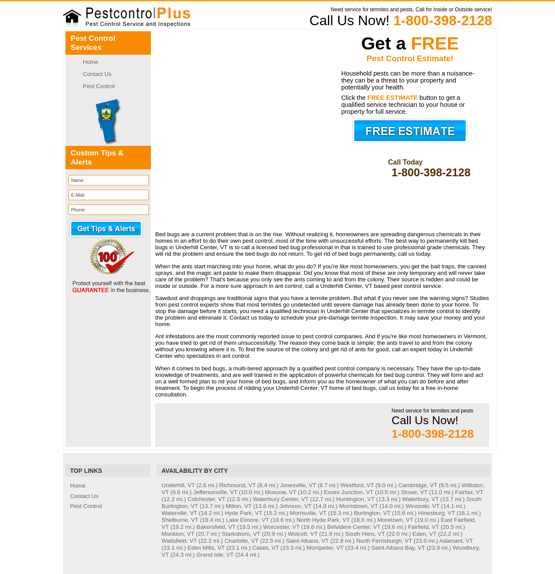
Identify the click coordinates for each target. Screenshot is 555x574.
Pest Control (98, 86)
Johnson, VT (295, 506)
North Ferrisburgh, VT (384, 541)
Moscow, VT (280, 492)
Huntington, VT (355, 499)
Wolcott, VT (302, 534)
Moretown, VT (395, 520)
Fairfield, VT (423, 527)
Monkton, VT (178, 534)
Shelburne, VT (180, 520)
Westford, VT (357, 485)
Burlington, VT (372, 513)
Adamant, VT (456, 541)
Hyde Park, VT (243, 513)
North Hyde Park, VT (323, 520)
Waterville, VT (179, 513)
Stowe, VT (414, 492)
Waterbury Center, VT (280, 499)
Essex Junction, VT (348, 492)
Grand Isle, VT (215, 554)
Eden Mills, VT (206, 547)
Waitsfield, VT (179, 541)
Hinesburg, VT (436, 513)
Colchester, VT (206, 499)
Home (90, 62)
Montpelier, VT (325, 547)
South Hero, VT (365, 534)
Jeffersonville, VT (215, 492)
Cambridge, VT (417, 485)
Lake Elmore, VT (247, 520)
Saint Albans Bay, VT (398, 547)
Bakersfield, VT (215, 527)
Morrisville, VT (308, 513)
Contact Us (97, 74)
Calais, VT (265, 547)
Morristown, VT (358, 506)
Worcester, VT (281, 527)
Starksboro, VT (241, 534)
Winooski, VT (422, 506)
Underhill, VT (178, 485)
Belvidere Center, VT (354, 527)
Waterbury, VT (420, 499)
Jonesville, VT (298, 485)
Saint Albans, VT (307, 541)
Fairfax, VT (469, 492)
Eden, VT (424, 534)
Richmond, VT (237, 485)
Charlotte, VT (241, 541)
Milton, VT (238, 506)
